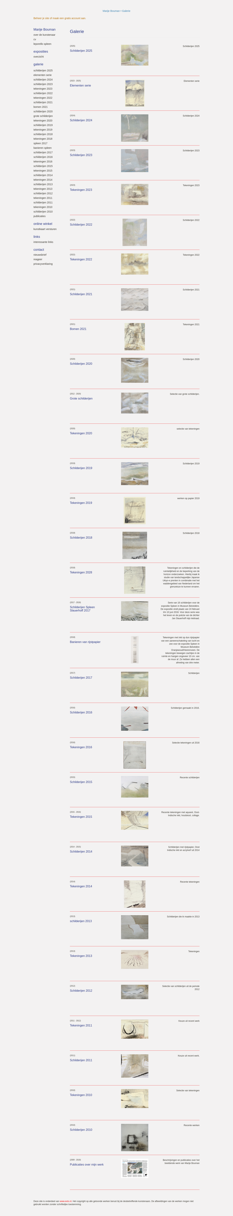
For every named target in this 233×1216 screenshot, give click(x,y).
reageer (37, 259)
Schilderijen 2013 (43, 184)
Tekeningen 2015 (42, 170)
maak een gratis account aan (69, 18)
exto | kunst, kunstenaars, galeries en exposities (43, 11)
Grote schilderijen (43, 116)
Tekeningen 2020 (42, 120)
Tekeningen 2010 (42, 207)
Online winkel (42, 224)
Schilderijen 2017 (43, 152)
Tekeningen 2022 (42, 97)
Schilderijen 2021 (43, 102)
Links (36, 237)
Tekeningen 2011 (42, 197)
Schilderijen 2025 (43, 70)
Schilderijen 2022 (43, 93)
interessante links (43, 242)
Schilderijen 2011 (43, 202)
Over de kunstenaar (44, 34)
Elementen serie (42, 75)
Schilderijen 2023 (43, 84)
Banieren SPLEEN (42, 147)
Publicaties (39, 216)
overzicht (38, 56)
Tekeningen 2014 (42, 179)
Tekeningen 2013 (42, 188)
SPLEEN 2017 (40, 143)
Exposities (40, 51)
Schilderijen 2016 (43, 157)
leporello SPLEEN (42, 43)
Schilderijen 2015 (43, 166)
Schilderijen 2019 (43, 125)
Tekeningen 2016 (42, 161)
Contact (38, 249)
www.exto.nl (66, 1201)
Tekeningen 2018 (42, 138)
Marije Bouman (111, 10)
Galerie (38, 64)
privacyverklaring (43, 263)
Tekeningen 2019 (42, 129)
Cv (34, 39)
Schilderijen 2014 (43, 175)
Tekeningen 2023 (42, 88)
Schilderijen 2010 (43, 211)
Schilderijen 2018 (43, 134)
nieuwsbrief (39, 254)
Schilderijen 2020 (43, 111)
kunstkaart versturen (45, 229)
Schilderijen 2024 (43, 79)
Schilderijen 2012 (43, 193)
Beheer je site (41, 18)
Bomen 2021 (40, 106)
